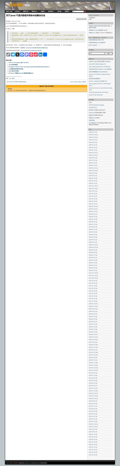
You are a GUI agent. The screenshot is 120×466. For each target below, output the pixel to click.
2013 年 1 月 (92, 421)
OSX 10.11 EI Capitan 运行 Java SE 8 (19, 62)
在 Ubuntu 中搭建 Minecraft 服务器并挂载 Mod (21, 73)
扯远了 (90, 102)
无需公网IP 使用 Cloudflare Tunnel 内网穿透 (100, 69)
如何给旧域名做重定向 (94, 78)
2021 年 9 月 (92, 191)
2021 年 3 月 (92, 198)
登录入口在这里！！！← (95, 45)
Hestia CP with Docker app (96, 94)
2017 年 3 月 (92, 296)
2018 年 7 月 (92, 255)
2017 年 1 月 (92, 301)
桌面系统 (50, 11)
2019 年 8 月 (92, 226)
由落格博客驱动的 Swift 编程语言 (97, 42)
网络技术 (34, 11)
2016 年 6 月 (92, 319)
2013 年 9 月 (92, 401)
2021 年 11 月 (92, 188)
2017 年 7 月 (92, 285)
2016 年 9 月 (92, 311)
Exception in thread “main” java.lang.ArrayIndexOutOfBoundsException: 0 (29, 66)
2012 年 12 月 (92, 424)
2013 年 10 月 (92, 398)
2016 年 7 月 (92, 316)
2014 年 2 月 (92, 388)
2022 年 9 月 (92, 173)
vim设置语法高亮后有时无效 (16, 69)
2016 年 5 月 (92, 321)
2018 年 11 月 (92, 244)
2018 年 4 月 (92, 262)
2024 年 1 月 (92, 160)
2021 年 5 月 (92, 193)
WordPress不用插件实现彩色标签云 (17, 81)
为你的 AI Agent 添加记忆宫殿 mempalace (100, 61)
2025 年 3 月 (92, 145)
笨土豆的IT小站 (93, 107)
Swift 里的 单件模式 (14, 71)
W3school (91, 112)
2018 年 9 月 (92, 250)
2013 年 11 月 (92, 396)
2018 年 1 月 (92, 270)
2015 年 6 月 (92, 349)
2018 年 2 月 (92, 267)
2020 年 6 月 (92, 214)
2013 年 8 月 (92, 403)
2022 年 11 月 (92, 168)
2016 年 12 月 (92, 303)
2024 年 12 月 (92, 152)
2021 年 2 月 (92, 201)
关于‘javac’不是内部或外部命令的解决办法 (25, 15)
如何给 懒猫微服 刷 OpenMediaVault (98, 71)
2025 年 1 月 (92, 150)
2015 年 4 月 (92, 355)
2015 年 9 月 (92, 342)
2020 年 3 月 (92, 221)
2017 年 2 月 (92, 298)
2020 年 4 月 (92, 219)
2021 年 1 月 (92, 203)
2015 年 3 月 (92, 357)
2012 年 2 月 (92, 444)
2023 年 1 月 (92, 165)
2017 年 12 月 (92, 273)
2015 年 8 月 (92, 344)
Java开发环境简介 (13, 64)
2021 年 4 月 (92, 196)
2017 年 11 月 (92, 275)
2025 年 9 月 (92, 139)
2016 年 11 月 (92, 306)
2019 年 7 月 (92, 229)
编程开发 (25, 11)
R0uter (10, 89)
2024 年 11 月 (92, 155)
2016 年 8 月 (92, 314)
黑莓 (13, 78)
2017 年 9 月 (92, 280)
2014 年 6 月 (92, 378)
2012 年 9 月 (92, 429)
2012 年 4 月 (92, 439)
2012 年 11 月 (92, 426)
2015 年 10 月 (92, 339)
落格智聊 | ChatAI (93, 30)
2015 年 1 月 (92, 362)
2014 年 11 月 (92, 367)
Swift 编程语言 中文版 (94, 123)
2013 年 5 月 (92, 411)
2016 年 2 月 (92, 329)
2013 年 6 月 (92, 408)
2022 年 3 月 (92, 178)
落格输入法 (92, 117)
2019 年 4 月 (92, 237)
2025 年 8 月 (92, 142)
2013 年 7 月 (92, 406)
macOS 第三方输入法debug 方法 (97, 64)
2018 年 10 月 (92, 247)
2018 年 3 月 (92, 265)
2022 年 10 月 (92, 170)
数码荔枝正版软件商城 (94, 26)
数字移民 (91, 110)
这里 (59, 45)
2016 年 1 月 (92, 332)
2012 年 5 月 (92, 436)
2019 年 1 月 (92, 242)
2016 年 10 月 (92, 308)
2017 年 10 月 (92, 278)
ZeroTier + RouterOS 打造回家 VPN (98, 81)
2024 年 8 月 (92, 157)
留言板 (59, 11)
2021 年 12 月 (92, 186)
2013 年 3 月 (92, 416)
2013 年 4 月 (92, 413)
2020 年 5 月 (92, 216)
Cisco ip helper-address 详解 (77, 81)
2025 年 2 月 (92, 147)
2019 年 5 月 (92, 234)
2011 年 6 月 (92, 452)
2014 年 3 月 (92, 385)
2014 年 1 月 (92, 390)
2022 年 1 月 (92, 183)
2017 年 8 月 (92, 283)
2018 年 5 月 (92, 260)
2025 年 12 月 (92, 134)
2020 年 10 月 (92, 209)
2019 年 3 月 (92, 239)
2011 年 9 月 (92, 449)
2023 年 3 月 (92, 163)
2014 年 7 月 (92, 375)
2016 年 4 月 (92, 324)
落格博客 (16, 5)
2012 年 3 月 (92, 442)
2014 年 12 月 (92, 365)
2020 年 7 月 (92, 211)
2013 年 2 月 (92, 419)
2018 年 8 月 (92, 252)
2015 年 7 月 (92, 347)
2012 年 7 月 (92, 434)
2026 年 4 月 (92, 132)
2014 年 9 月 (92, 373)
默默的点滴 (92, 115)
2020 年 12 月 (92, 206)
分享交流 (17, 11)
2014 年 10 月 (92, 370)
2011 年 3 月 (92, 454)
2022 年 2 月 (92, 180)
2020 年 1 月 (92, 224)
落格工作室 (9, 11)
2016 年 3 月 (92, 326)
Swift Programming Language (96, 105)
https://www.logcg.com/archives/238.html (31, 50)
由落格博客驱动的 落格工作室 (96, 40)
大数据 (42, 11)
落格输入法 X (92, 32)
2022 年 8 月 (92, 175)
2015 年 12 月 (92, 334)
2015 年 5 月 (92, 352)
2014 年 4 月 (92, 383)
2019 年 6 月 (92, 232)
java (10, 78)
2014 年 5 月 (92, 380)
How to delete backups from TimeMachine (99, 66)
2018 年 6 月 (92, 257)
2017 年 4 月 (92, 293)
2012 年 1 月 (92, 447)
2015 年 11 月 (92, 337)
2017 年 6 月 (92, 288)
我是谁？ (67, 11)
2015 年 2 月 (92, 360)
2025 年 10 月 (92, 137)
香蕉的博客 (92, 120)
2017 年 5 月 (92, 291)
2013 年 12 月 (92, 393)
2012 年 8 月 (92, 431)
